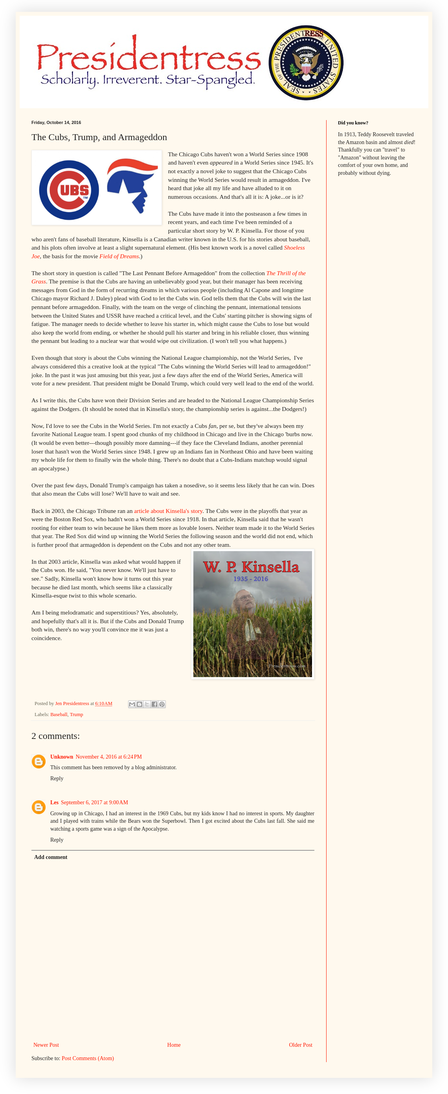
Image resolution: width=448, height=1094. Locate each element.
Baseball (58, 714)
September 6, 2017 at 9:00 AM (94, 802)
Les (54, 802)
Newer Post (46, 1045)
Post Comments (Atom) (88, 1058)
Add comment (50, 857)
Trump (76, 714)
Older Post (301, 1045)
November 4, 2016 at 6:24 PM (108, 757)
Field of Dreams (119, 256)
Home (174, 1045)
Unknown (61, 757)
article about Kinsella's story (168, 510)
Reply (56, 778)
